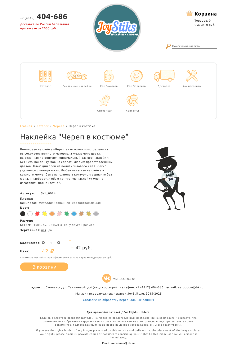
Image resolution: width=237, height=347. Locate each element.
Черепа (58, 126)
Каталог (43, 126)
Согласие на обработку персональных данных (118, 300)
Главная (26, 126)
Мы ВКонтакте (118, 279)
